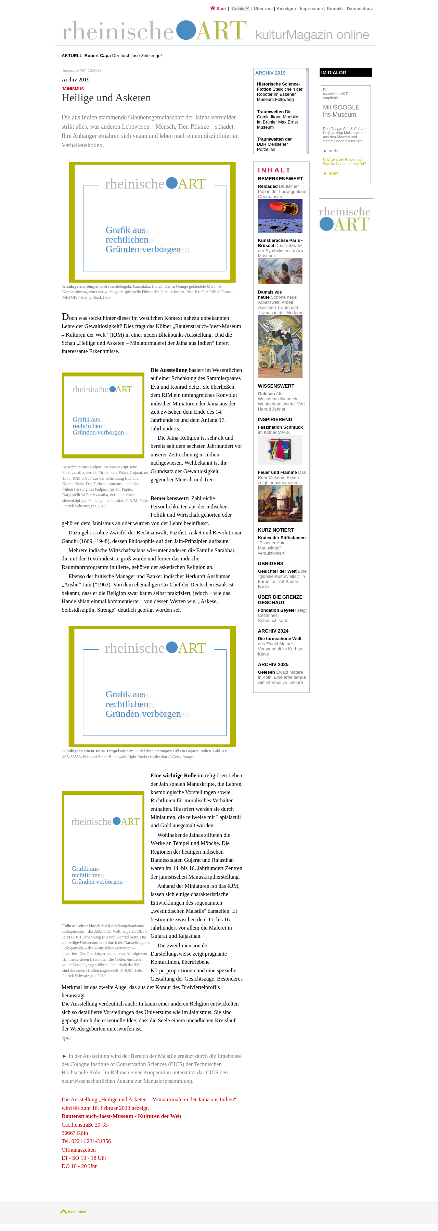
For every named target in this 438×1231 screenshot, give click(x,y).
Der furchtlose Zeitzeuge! (124, 55)
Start (218, 8)
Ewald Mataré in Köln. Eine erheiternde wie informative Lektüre (282, 677)
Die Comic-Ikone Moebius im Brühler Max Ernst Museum (278, 119)
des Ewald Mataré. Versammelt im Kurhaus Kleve (281, 646)
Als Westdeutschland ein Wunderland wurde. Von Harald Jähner (281, 401)
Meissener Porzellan (274, 144)
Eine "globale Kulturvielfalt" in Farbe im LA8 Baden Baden (282, 579)
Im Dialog (334, 72)
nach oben (77, 1212)
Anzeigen (286, 8)
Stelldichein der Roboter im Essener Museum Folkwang (279, 91)
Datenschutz (360, 8)
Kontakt (335, 8)
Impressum (312, 8)
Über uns (263, 8)
